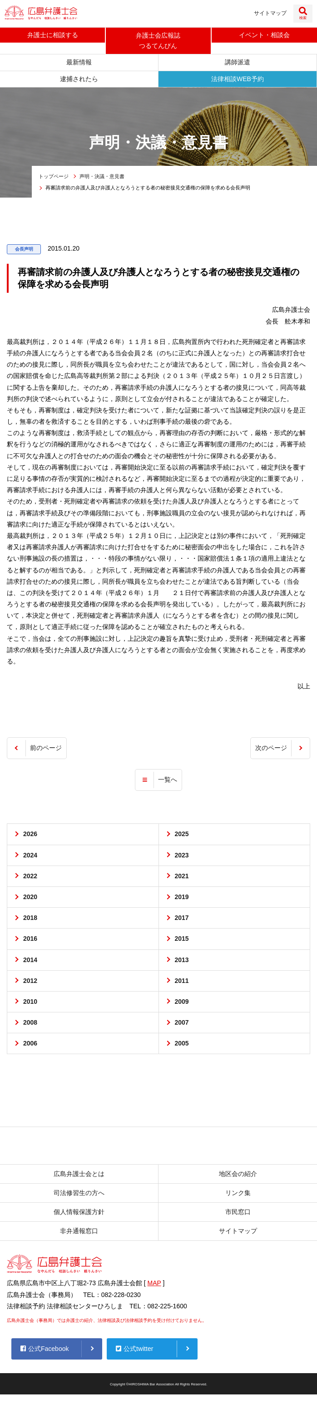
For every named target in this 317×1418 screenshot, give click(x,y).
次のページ (271, 749)
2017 (182, 919)
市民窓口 (238, 1213)
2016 (30, 940)
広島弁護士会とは (79, 1175)
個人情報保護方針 (79, 1213)
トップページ (54, 178)
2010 (30, 1003)
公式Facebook (44, 1350)
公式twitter (134, 1350)
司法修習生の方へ (79, 1194)
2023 (182, 856)
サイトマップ (270, 13)
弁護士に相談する (52, 35)
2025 (182, 835)
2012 (30, 982)
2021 (182, 877)
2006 (30, 1045)
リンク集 (238, 1194)
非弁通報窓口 (79, 1232)
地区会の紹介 (238, 1175)
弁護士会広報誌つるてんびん (158, 41)
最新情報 (79, 64)
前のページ (46, 749)
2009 (182, 1003)
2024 (30, 856)
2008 (30, 1024)
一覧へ (167, 781)
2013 (182, 961)
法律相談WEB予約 (237, 80)
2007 (182, 1024)
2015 (182, 940)
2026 (30, 835)
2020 (30, 898)
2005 (182, 1045)
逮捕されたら (79, 80)
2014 (30, 961)
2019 (182, 898)
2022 (30, 877)
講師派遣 (237, 64)
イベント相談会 (264, 35)
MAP (154, 1284)
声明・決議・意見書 (101, 178)
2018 (30, 919)
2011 (182, 982)
